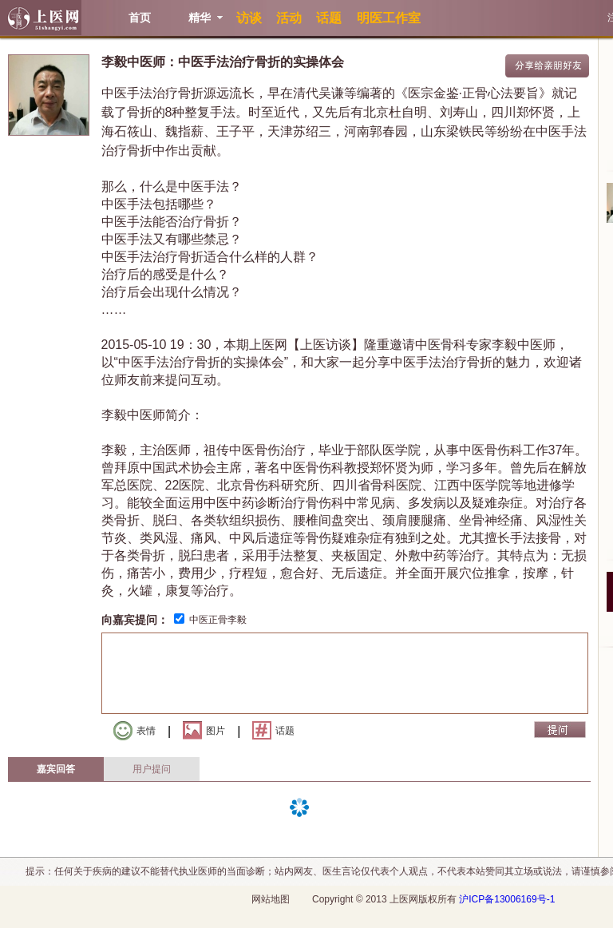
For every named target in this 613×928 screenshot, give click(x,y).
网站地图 (270, 899)
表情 (134, 730)
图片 (204, 730)
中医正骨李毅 (218, 619)
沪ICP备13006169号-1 (507, 899)
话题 (273, 730)
